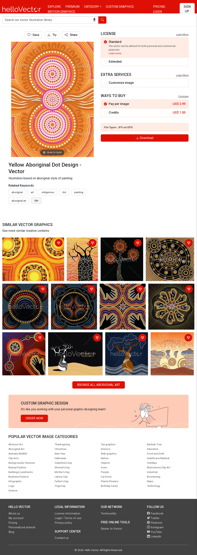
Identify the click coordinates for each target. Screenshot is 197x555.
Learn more (115, 53)
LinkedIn (154, 536)
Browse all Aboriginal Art (98, 385)
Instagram (155, 527)
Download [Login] (144, 138)
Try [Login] (52, 35)
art (32, 192)
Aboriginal (17, 192)
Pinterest (154, 522)
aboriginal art (19, 200)
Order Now (34, 418)
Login (157, 11)
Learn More (182, 34)
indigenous (48, 192)
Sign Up (187, 9)
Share (71, 35)
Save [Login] (33, 35)
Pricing (159, 6)
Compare (183, 96)
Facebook (155, 513)
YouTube (154, 532)
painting (78, 192)
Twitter (153, 518)
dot (64, 192)
